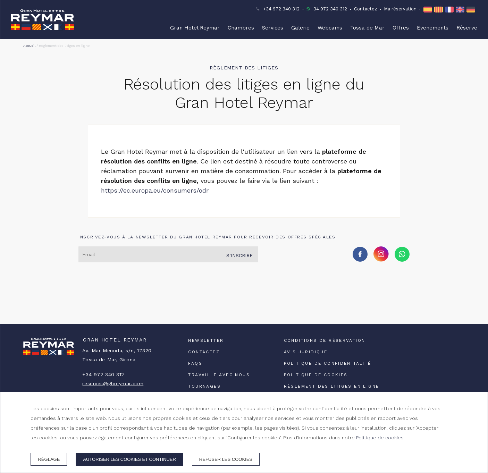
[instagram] (381, 259)
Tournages (204, 386)
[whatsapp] (402, 259)
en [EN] (460, 9)
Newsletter (206, 340)
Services (272, 28)
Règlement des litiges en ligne (331, 386)
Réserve (466, 28)
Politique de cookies (316, 374)
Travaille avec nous (219, 374)
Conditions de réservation (324, 340)
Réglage (49, 459)
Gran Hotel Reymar (195, 28)
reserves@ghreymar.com (112, 383)
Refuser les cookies (225, 459)
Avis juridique (306, 351)
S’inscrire (239, 255)
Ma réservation (400, 8)
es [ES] (427, 9)
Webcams (330, 28)
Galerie (300, 28)
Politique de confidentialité (327, 363)
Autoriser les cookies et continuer (129, 459)
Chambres (241, 28)
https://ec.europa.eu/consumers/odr (155, 190)
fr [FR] (449, 9)
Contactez (365, 8)
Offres (401, 28)
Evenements (432, 28)
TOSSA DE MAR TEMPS (244, 298)
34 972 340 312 (330, 8)
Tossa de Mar (367, 28)
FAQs (195, 363)
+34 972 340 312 (281, 8)
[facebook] (360, 259)
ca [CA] (438, 9)
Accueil (29, 46)
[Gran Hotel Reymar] (42, 20)
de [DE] (470, 9)
